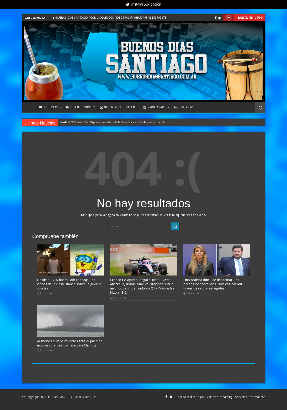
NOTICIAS (48, 107)
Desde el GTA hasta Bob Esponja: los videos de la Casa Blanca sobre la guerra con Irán (112, 122)
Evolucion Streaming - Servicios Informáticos (235, 397)
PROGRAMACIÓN (156, 107)
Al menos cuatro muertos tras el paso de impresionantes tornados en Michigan (69, 343)
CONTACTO (183, 107)
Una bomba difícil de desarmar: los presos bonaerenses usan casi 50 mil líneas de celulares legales (212, 284)
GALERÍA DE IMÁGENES (119, 107)
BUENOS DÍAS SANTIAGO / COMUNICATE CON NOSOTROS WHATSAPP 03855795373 (109, 17)
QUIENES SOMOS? (80, 107)
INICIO (30, 107)
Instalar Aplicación (143, 4)
